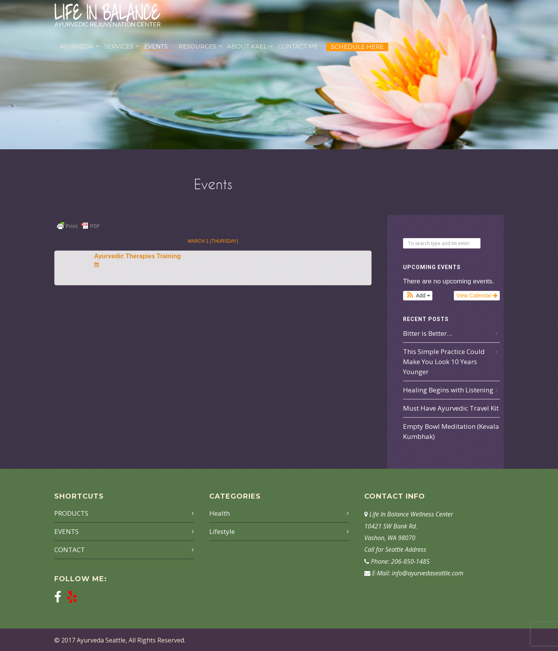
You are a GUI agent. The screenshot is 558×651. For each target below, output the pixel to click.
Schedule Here (357, 46)
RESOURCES (197, 46)
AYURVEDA (76, 46)
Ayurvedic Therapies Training (137, 256)
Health (219, 513)
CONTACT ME (298, 46)
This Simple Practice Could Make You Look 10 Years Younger (444, 361)
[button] (417, 295)
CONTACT (69, 549)
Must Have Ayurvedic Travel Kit (451, 408)
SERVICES (118, 46)
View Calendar (477, 295)
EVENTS (156, 46)
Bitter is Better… (427, 333)
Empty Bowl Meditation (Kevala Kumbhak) (451, 431)
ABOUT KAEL (247, 46)
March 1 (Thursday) (213, 241)
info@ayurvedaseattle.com (427, 573)
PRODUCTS (71, 513)
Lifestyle (222, 531)
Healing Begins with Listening (448, 389)
